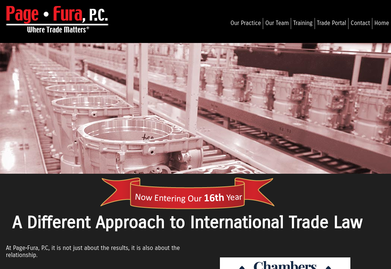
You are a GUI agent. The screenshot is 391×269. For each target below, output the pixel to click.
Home (381, 23)
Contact (360, 23)
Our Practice (245, 23)
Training (303, 23)
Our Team (277, 23)
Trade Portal (331, 23)
